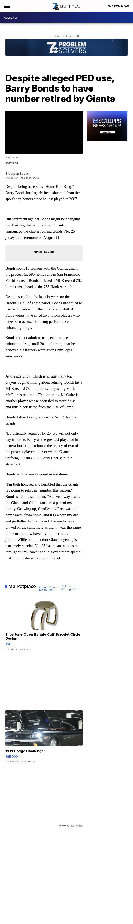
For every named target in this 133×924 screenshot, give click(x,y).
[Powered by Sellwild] (77, 825)
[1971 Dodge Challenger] (43, 738)
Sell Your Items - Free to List (48, 588)
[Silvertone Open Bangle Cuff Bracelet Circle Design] (43, 624)
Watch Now (119, 6)
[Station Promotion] (66, 47)
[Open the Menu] (7, 6)
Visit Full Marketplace (68, 588)
